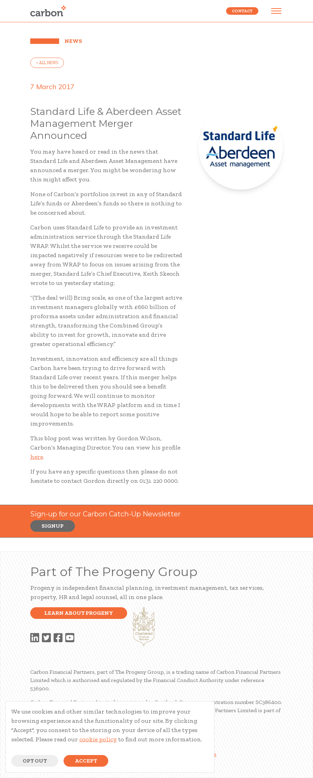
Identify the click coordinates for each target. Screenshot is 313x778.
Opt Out (35, 760)
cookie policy (98, 739)
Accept (86, 760)
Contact (242, 11)
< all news (47, 62)
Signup (53, 526)
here (36, 456)
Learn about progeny (78, 613)
